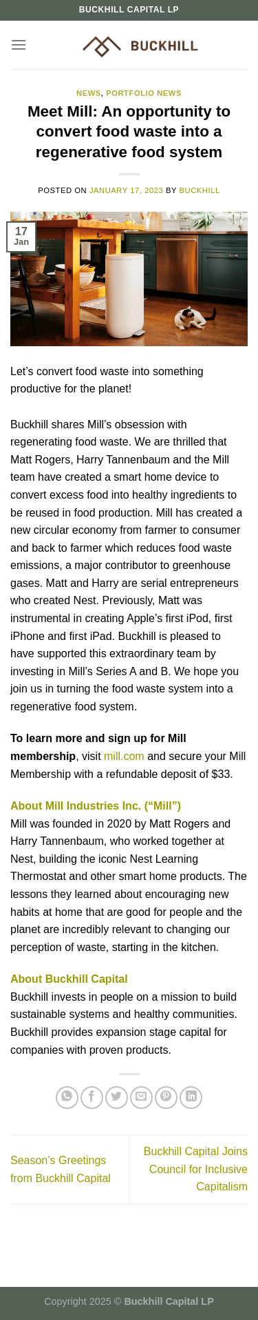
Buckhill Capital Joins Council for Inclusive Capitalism (196, 1169)
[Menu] (18, 44)
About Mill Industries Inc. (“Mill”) (95, 806)
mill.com (124, 756)
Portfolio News (144, 93)
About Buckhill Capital (69, 979)
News (88, 93)
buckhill (200, 190)
